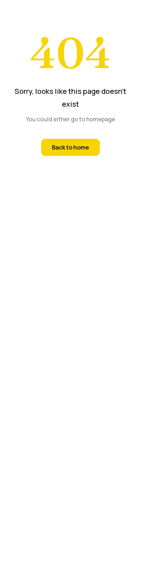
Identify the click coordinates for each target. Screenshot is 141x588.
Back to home (70, 147)
